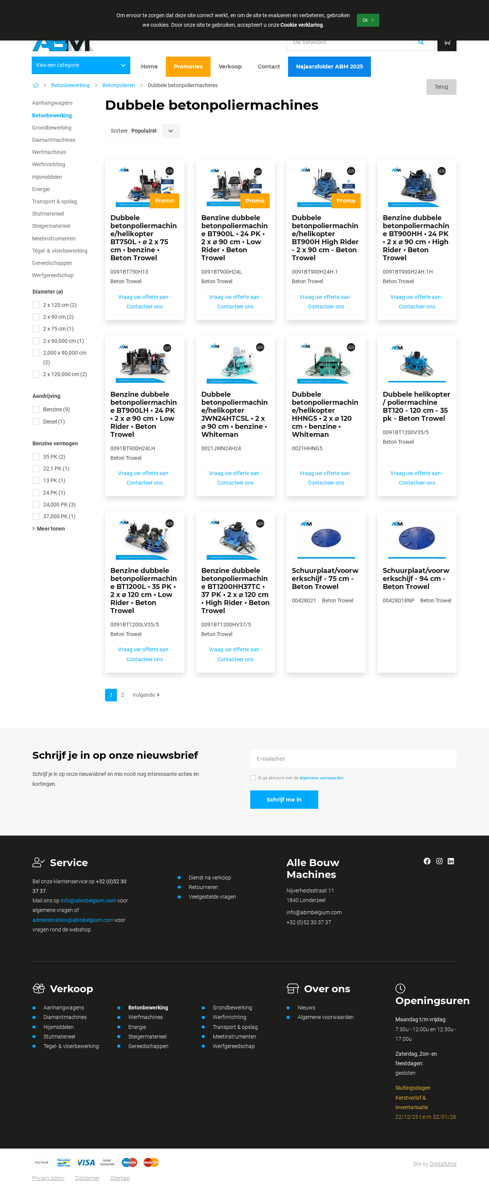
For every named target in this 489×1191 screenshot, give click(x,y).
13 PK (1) (54, 480)
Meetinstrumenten (54, 238)
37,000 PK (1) (59, 516)
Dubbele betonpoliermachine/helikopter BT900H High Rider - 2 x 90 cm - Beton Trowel (325, 238)
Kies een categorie (81, 65)
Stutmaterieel (48, 214)
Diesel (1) (54, 422)
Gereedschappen (52, 263)
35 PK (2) (54, 457)
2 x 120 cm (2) (60, 305)
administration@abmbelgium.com (72, 920)
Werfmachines (49, 152)
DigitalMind (443, 1164)
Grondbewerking (51, 128)
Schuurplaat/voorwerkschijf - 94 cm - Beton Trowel (416, 578)
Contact (269, 66)
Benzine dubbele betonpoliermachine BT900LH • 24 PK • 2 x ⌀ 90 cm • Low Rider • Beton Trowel (143, 414)
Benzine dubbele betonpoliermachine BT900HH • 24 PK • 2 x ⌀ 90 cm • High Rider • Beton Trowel (416, 238)
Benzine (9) (56, 409)
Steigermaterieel (51, 226)
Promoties (188, 66)
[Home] (35, 85)
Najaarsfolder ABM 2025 (329, 66)
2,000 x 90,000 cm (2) (64, 357)
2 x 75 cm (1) (58, 329)
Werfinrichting (48, 164)
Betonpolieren (118, 85)
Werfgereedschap (53, 275)
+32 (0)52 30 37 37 (309, 922)
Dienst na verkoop (204, 877)
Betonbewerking (70, 85)
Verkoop (230, 66)
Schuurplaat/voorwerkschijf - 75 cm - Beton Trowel (325, 578)
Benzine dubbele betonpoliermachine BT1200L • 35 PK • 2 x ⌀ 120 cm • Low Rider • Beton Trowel (143, 590)
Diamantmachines (53, 140)
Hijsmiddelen (47, 177)
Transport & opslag (54, 201)
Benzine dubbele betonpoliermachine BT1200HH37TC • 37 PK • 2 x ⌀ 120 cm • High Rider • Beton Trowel (235, 590)
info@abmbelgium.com (88, 900)
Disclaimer (87, 1178)
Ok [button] (368, 20)
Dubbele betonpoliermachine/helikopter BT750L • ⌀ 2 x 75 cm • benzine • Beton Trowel (143, 238)
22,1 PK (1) (56, 469)
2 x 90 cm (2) (58, 317)
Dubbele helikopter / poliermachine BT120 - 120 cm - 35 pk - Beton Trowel (416, 406)
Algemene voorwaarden (320, 1017)
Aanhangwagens (52, 103)
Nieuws (301, 1008)
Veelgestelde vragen (207, 897)
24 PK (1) (54, 493)
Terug (441, 87)
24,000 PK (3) (59, 504)
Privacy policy (48, 1178)
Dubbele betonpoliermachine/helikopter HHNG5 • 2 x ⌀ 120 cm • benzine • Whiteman (325, 414)
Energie (41, 189)
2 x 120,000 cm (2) (65, 374)
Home (149, 66)
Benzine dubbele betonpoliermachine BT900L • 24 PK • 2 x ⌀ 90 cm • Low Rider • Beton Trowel (234, 238)
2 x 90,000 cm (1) (63, 341)
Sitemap (120, 1178)
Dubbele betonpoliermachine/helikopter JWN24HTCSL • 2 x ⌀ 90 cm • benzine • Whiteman (234, 414)
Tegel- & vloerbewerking (59, 251)
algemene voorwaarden (321, 778)
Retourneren (198, 887)
